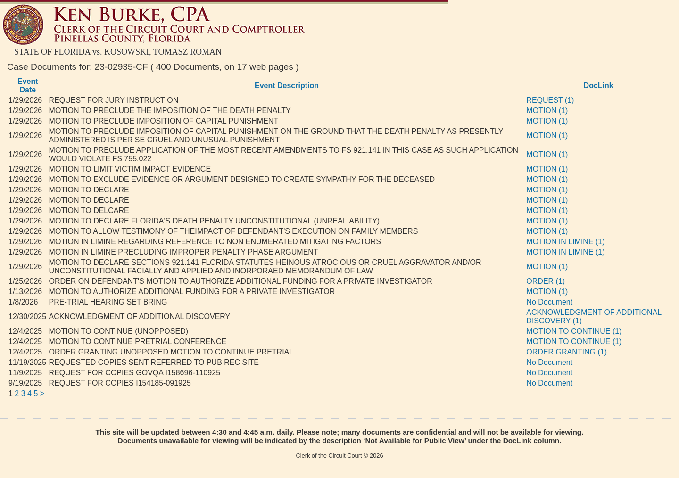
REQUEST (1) (550, 100)
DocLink (598, 86)
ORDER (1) (545, 281)
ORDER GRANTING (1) (566, 352)
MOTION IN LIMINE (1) (565, 242)
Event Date (27, 85)
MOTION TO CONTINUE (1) (573, 331)
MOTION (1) (547, 111)
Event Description (287, 86)
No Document (549, 302)
